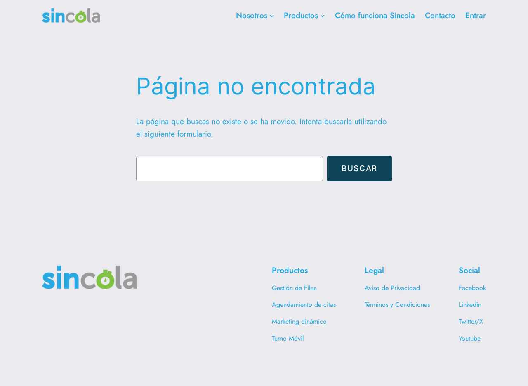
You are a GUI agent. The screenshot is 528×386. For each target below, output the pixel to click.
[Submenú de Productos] (322, 15)
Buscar (359, 168)
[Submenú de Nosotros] (271, 15)
